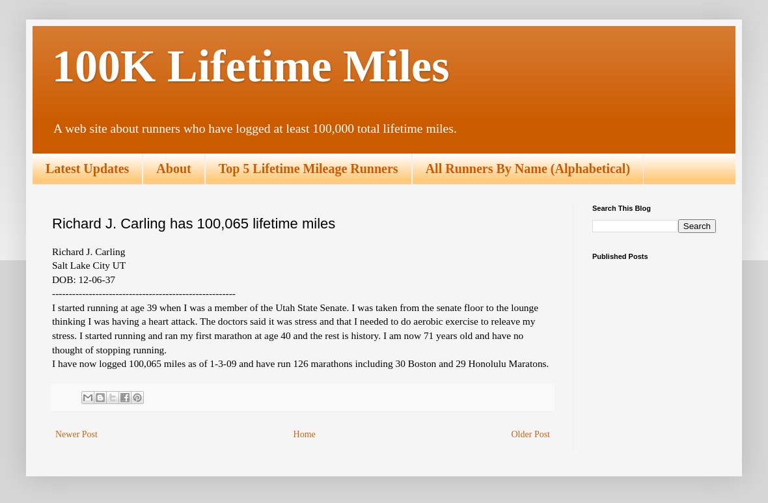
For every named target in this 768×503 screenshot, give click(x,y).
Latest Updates (87, 168)
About (173, 168)
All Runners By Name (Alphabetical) (528, 168)
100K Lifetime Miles (250, 66)
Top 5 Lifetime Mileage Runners (308, 168)
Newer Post (76, 434)
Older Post (531, 434)
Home (305, 434)
